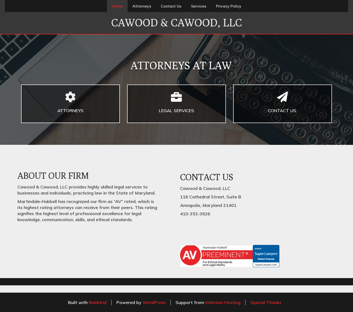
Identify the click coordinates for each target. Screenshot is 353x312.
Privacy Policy (228, 6)
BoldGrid (98, 302)
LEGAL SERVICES (176, 110)
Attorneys (141, 6)
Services (198, 6)
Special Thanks (265, 302)
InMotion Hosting (222, 302)
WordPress (154, 302)
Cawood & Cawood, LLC (176, 22)
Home (117, 6)
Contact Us (171, 6)
